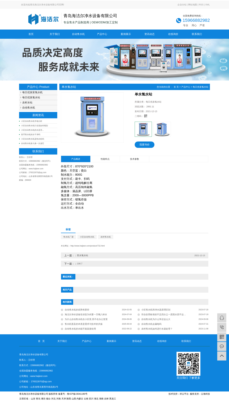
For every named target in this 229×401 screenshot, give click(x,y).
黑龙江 (112, 398)
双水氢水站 (82, 255)
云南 (86, 398)
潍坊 (43, 398)
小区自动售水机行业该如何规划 (34, 126)
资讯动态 (149, 34)
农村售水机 (106, 237)
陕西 (68, 398)
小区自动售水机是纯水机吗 (32, 139)
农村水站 (27, 102)
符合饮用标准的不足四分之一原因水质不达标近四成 (167, 314)
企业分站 (181, 4)
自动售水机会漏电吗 (151, 324)
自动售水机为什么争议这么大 (155, 319)
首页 (31, 34)
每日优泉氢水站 (31, 97)
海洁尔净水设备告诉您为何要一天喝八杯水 (86, 314)
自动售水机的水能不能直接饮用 (80, 328)
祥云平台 (184, 394)
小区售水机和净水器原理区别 (155, 309)
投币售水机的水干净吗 (30, 134)
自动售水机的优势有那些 (77, 309)
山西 (74, 398)
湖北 (96, 398)
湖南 (101, 398)
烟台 (48, 398)
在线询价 (173, 34)
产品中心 (102, 34)
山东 (33, 398)
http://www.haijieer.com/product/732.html (87, 246)
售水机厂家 (68, 237)
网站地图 (192, 4)
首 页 (176, 87)
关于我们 (55, 34)
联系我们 (197, 34)
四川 (91, 398)
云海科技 (205, 394)
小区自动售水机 (87, 237)
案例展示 (126, 34)
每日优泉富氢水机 (32, 92)
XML (207, 4)
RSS (201, 4)
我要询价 (144, 144)
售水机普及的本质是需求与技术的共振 (84, 324)
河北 (53, 398)
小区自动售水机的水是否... (32, 130)
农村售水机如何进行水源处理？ (157, 328)
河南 (58, 398)
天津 (63, 398)
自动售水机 (78, 34)
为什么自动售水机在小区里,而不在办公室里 (86, 319)
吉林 (106, 398)
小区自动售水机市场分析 (31, 121)
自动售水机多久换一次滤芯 (32, 143)
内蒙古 (79, 398)
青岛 (38, 398)
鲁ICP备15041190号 (77, 394)
